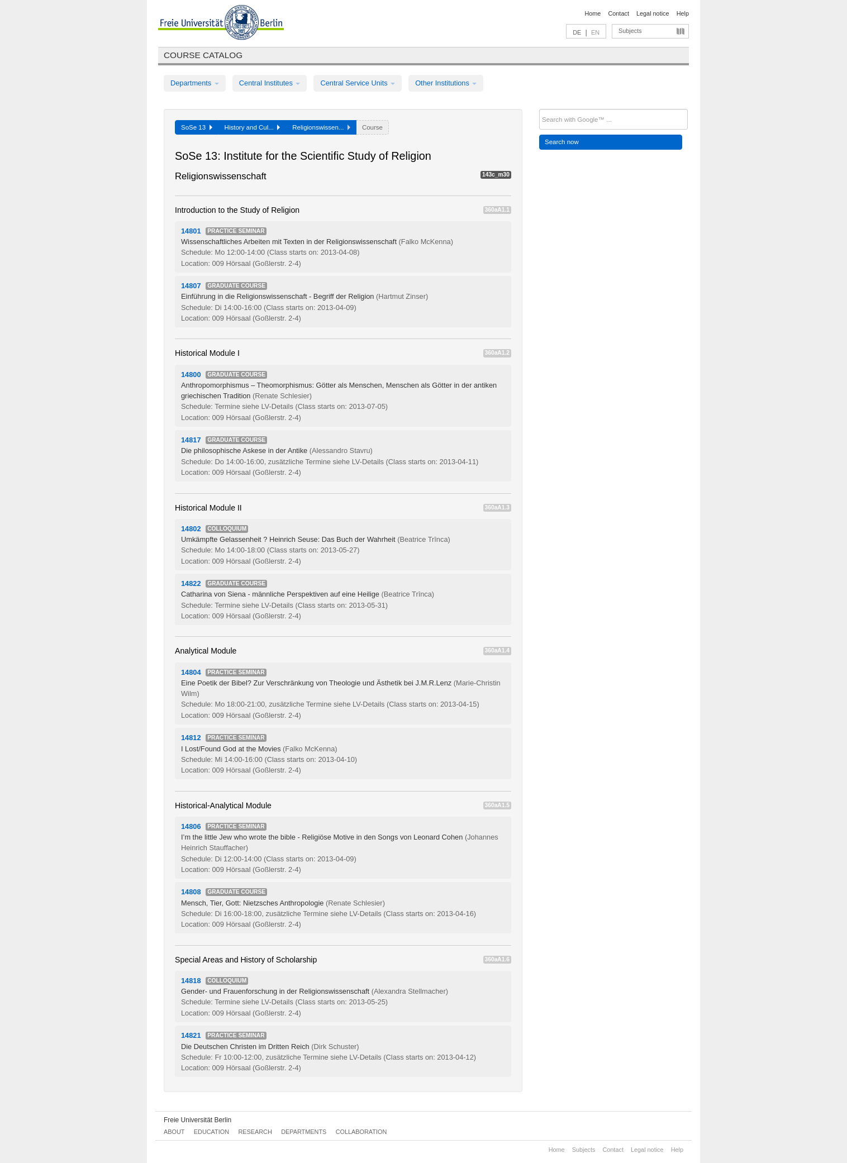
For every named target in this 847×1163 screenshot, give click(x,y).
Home (592, 13)
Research (255, 1131)
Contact (618, 13)
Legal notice (652, 13)
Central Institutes (270, 83)
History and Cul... (252, 127)
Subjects (630, 30)
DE (577, 32)
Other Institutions (446, 83)
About (174, 1131)
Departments (194, 83)
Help (683, 13)
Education (211, 1131)
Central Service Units (357, 83)
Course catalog (203, 55)
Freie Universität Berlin (197, 1120)
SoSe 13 (196, 127)
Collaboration (361, 1131)
